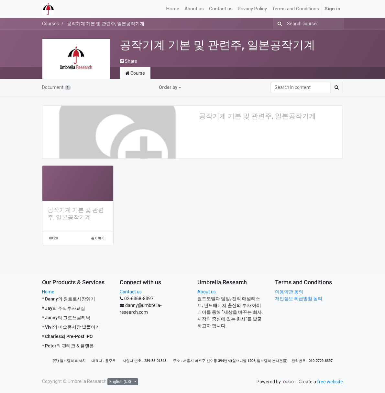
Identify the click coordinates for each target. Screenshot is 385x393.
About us (206, 291)
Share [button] (128, 61)
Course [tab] (135, 73)
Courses (50, 23)
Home (48, 291)
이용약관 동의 (289, 291)
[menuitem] (173, 9)
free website (330, 381)
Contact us (131, 291)
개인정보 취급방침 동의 (298, 298)
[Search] (278, 23)
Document (56, 87)
